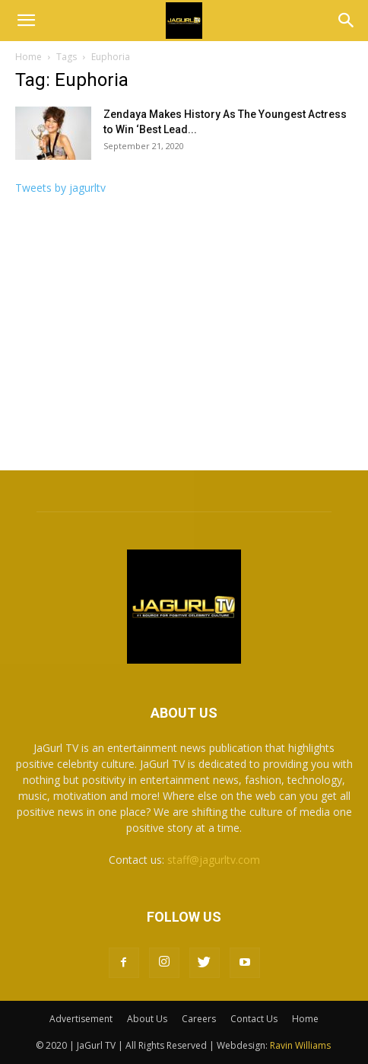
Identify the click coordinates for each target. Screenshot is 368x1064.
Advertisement (81, 1018)
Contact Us (254, 1018)
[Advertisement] (184, 337)
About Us (147, 1018)
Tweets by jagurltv (60, 187)
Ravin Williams (301, 1045)
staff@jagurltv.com (213, 859)
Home (28, 56)
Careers (199, 1018)
